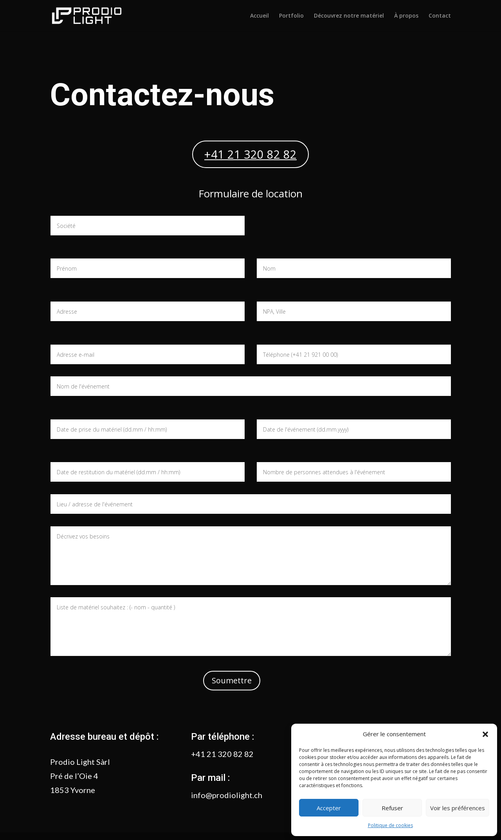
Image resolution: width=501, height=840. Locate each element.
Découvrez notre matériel (349, 16)
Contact (440, 16)
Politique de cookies (390, 825)
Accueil (259, 16)
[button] (485, 734)
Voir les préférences (457, 808)
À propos (406, 16)
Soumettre (232, 680)
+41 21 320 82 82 (250, 154)
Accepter (329, 808)
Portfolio (291, 16)
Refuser (392, 808)
